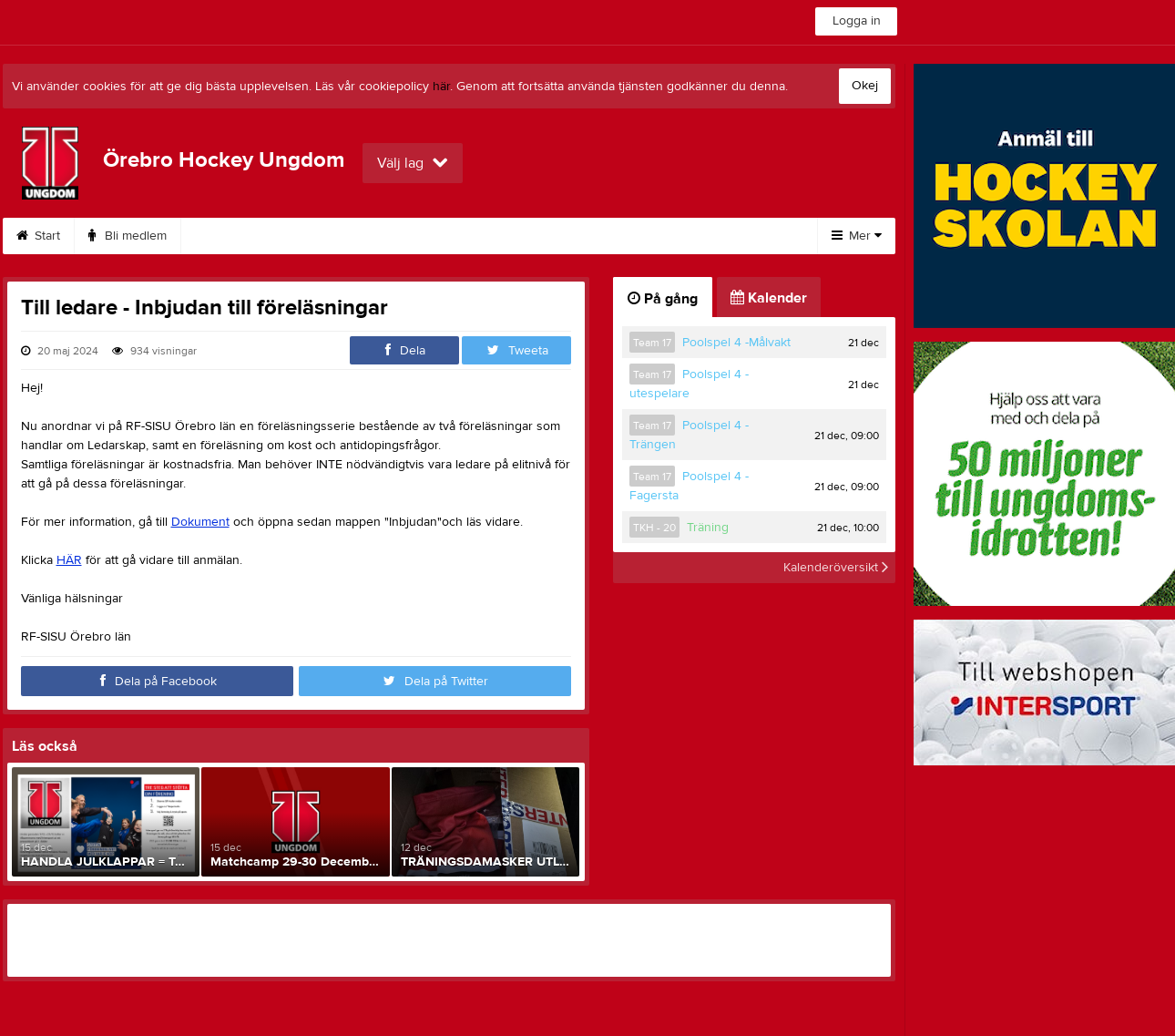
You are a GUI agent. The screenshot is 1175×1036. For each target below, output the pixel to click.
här (441, 86)
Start (38, 236)
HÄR (69, 560)
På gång (663, 299)
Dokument (432, 236)
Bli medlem (127, 236)
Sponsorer (634, 236)
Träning (708, 527)
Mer (857, 236)
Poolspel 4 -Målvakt (736, 342)
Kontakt (224, 236)
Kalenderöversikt (835, 567)
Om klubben (324, 236)
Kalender (532, 236)
